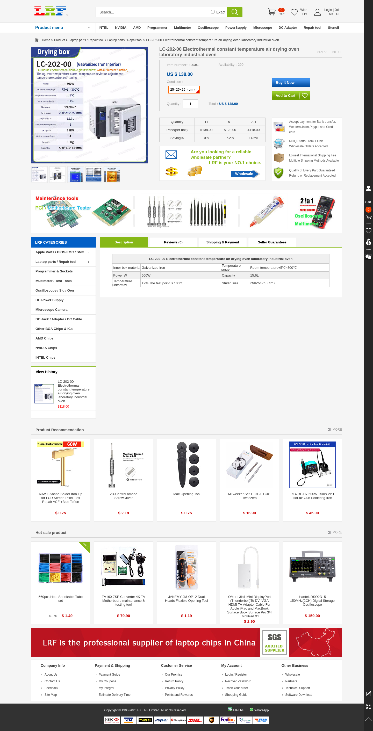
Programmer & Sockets (54, 271)
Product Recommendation (59, 430)
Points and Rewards (179, 695)
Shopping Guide (236, 695)
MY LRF (334, 14)
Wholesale (244, 174)
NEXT (337, 52)
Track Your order (236, 688)
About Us (51, 674)
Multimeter (182, 28)
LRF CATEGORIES (51, 242)
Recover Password (238, 681)
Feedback (51, 688)
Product (59, 40)
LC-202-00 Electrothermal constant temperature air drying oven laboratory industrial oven (74, 391)
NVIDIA (120, 28)
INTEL (104, 28)
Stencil (333, 28)
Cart (281, 14)
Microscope (262, 28)
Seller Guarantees (272, 242)
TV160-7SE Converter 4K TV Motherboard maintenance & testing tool (123, 600)
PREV (322, 52)
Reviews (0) (173, 242)
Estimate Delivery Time (115, 695)
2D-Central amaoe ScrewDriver (123, 496)
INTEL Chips (45, 357)
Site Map (51, 695)
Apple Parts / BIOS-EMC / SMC (59, 252)
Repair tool (312, 28)
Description (123, 242)
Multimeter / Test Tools (53, 281)
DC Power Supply (49, 300)
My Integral (106, 688)
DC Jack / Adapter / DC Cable (58, 319)
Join (337, 10)
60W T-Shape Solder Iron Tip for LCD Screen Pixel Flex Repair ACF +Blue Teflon (60, 498)
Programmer (157, 28)
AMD (137, 28)
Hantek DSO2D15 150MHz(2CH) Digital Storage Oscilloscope (312, 600)
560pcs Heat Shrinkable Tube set (61, 599)
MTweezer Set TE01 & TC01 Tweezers (249, 496)
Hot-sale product (50, 532)
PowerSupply (236, 28)
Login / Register (236, 674)
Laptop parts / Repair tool (86, 40)
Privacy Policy (174, 688)
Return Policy (174, 681)
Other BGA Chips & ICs (54, 329)
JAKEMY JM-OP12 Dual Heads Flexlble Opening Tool (186, 599)
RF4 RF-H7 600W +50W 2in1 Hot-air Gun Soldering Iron (312, 496)
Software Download (298, 695)
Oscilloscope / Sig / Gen (54, 290)
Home (46, 40)
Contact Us (52, 681)
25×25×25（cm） (184, 90)
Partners (291, 681)
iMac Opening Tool (186, 494)
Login (328, 10)
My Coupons (107, 681)
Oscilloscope (208, 28)
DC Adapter (288, 28)
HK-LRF (238, 710)
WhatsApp (261, 710)
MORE (337, 429)
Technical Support (297, 688)
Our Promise (173, 674)
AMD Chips (44, 338)
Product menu (49, 27)
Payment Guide (109, 674)
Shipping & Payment (222, 242)
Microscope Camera (51, 310)
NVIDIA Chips (46, 348)
